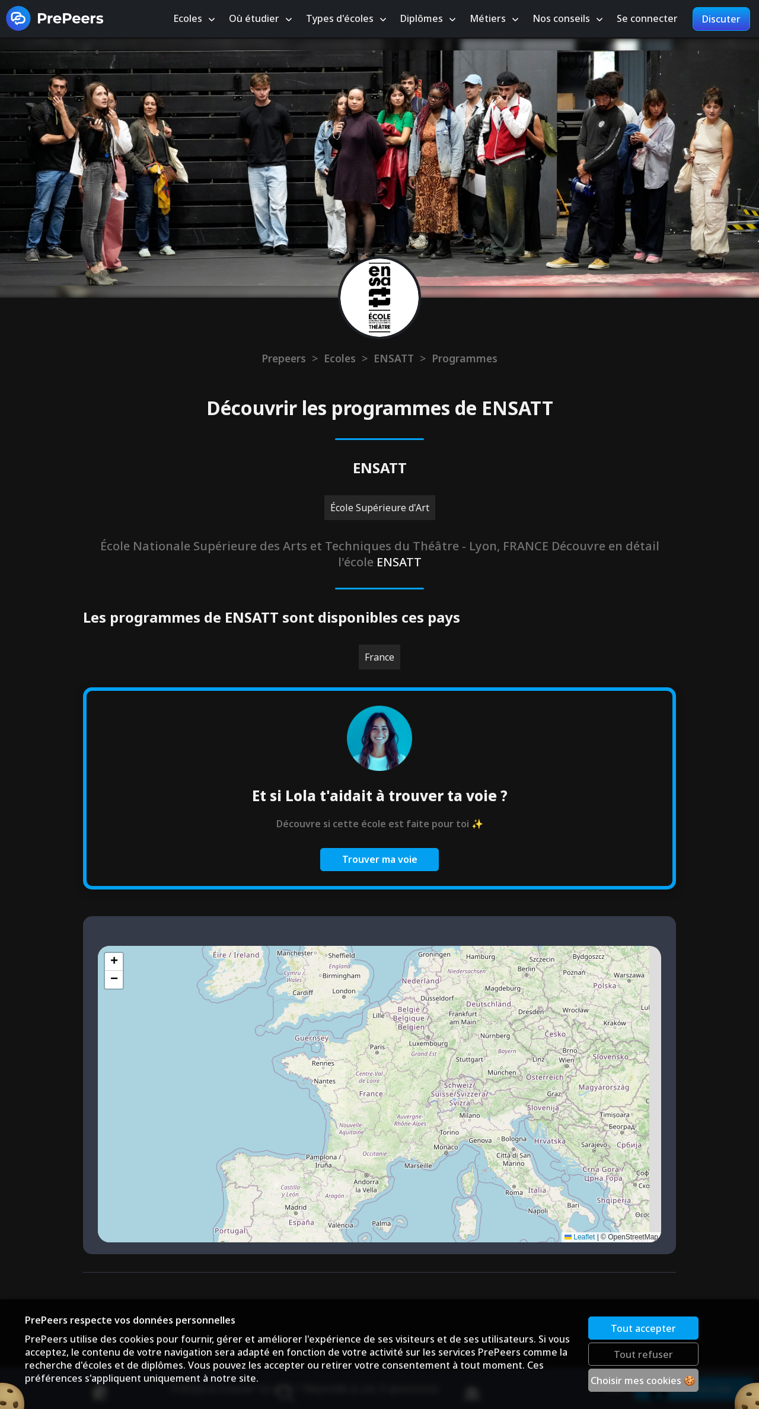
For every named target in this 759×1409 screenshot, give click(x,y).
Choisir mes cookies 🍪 (644, 1379)
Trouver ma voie (379, 859)
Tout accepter (644, 1327)
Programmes (465, 358)
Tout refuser (644, 1353)
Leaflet (580, 1237)
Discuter (721, 19)
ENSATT (394, 358)
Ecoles (340, 358)
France (379, 657)
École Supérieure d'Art (379, 507)
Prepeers (283, 358)
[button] (114, 962)
